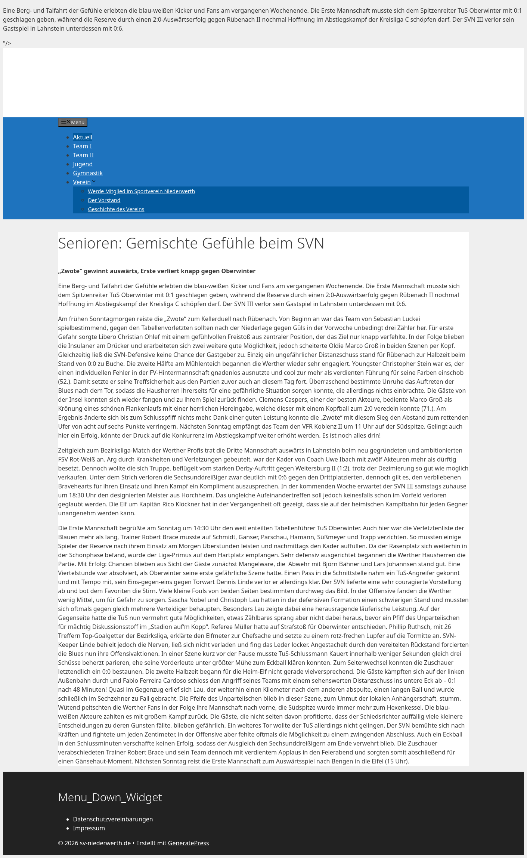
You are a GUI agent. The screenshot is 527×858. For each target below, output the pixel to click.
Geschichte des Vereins (116, 209)
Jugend (83, 164)
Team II (83, 155)
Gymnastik (88, 173)
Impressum (89, 828)
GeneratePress (188, 843)
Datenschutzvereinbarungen (113, 819)
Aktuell (83, 137)
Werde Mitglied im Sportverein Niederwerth (141, 191)
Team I (82, 146)
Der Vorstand (104, 200)
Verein (85, 182)
